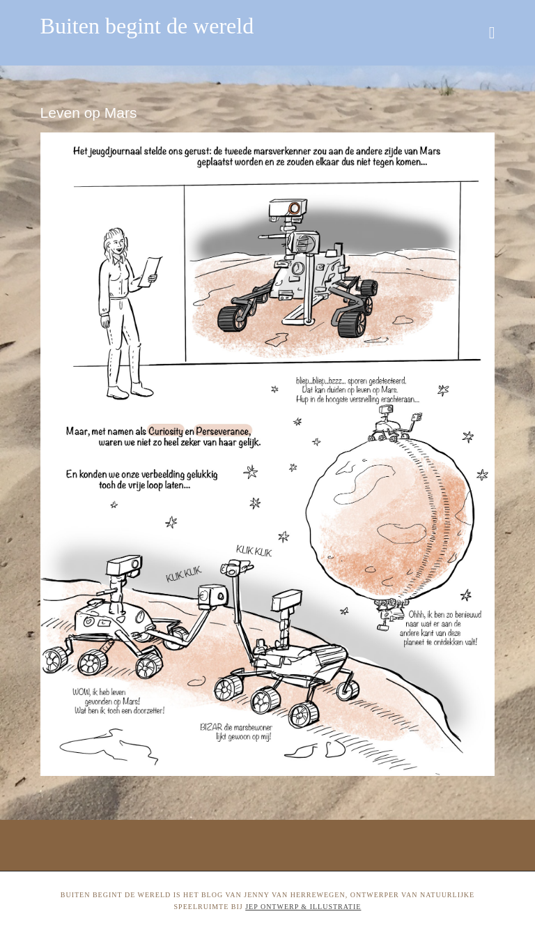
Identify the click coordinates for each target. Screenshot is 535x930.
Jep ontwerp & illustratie (303, 906)
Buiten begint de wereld (147, 25)
